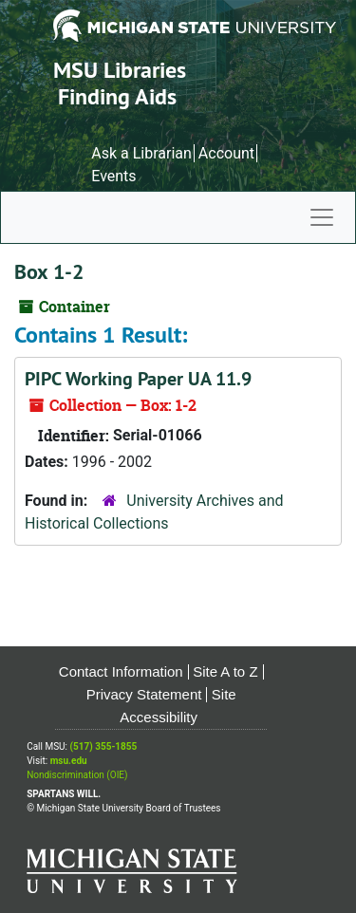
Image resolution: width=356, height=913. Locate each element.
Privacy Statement (144, 694)
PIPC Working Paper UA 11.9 (138, 378)
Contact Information (121, 671)
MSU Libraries (119, 69)
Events (113, 176)
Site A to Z (225, 671)
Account (226, 153)
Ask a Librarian (141, 153)
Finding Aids (117, 96)
